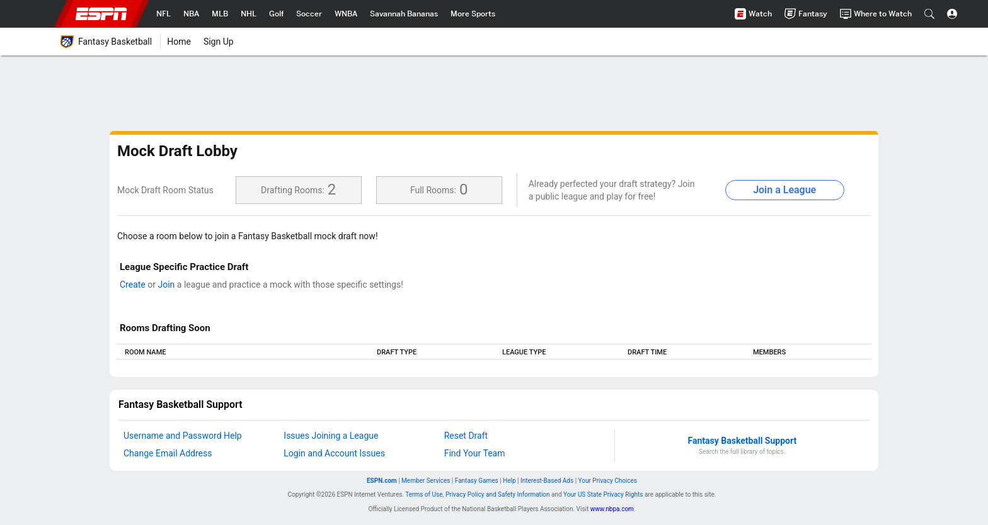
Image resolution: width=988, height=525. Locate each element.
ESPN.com (382, 480)
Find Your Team (474, 453)
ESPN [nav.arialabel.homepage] (101, 14)
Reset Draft (466, 436)
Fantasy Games (476, 480)
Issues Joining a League (331, 436)
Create (133, 284)
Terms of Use (423, 494)
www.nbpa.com (612, 508)
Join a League (784, 190)
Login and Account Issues (334, 453)
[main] (494, 254)
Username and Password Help (182, 436)
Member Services (425, 480)
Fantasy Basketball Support (742, 441)
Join (166, 284)
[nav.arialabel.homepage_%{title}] (163, 14)
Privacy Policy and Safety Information (497, 494)
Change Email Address (167, 453)
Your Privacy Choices (607, 480)
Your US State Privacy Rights (603, 494)
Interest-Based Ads (546, 480)
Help (509, 480)
